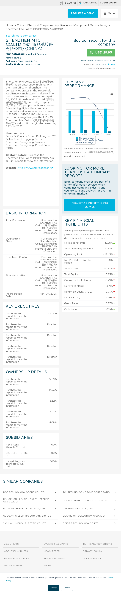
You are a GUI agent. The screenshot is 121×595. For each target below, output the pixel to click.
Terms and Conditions (97, 544)
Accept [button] (54, 588)
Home (10, 25)
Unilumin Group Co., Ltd (78, 508)
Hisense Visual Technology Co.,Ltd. (85, 500)
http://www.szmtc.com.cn (35, 168)
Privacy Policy (92, 551)
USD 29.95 (101, 52)
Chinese (111, 64)
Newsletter (52, 551)
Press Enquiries (54, 558)
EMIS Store (88, 3)
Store (47, 566)
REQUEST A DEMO (82, 13)
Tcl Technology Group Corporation (87, 492)
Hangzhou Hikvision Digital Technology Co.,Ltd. (27, 500)
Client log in (108, 3)
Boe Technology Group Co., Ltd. (24, 492)
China (20, 25)
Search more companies (21, 36)
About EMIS (11, 544)
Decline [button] (67, 588)
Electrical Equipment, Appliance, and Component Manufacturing (67, 25)
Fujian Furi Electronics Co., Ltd (24, 508)
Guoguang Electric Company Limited (27, 516)
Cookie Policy (92, 558)
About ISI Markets (16, 551)
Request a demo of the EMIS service (90, 205)
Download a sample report (101, 68)
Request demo (13, 566)
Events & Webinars (56, 544)
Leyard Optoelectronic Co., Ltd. (84, 516)
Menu (109, 13)
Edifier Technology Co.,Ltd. (81, 523)
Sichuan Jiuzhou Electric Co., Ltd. (25, 523)
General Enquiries (16, 558)
